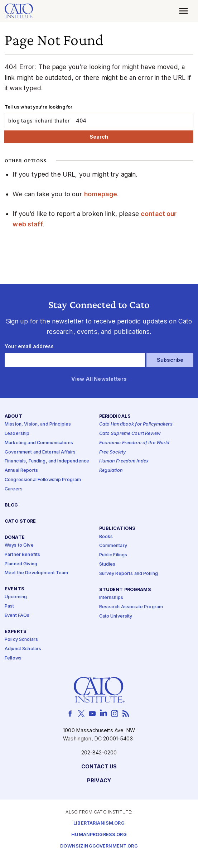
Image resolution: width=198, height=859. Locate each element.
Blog (11, 505)
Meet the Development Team (36, 573)
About (13, 416)
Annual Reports (21, 470)
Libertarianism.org (99, 823)
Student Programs (125, 589)
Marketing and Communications (39, 443)
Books (106, 536)
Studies (107, 564)
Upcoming (16, 597)
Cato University (115, 616)
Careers (14, 489)
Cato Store (20, 521)
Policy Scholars (21, 639)
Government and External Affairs (40, 452)
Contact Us (99, 767)
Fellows (13, 658)
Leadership (17, 433)
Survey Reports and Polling (128, 573)
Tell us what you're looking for (38, 107)
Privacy (99, 781)
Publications (117, 529)
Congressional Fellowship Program (43, 480)
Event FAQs (17, 615)
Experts (15, 631)
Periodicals (115, 416)
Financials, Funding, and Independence (47, 461)
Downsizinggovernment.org (98, 846)
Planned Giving (21, 564)
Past (9, 606)
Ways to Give (19, 545)
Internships (111, 597)
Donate (15, 537)
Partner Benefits (22, 554)
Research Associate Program (131, 607)
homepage (100, 194)
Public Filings (113, 555)
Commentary (113, 546)
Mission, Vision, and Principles (38, 424)
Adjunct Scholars (23, 649)
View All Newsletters (99, 379)
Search (99, 137)
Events (14, 589)
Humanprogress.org (98, 834)
